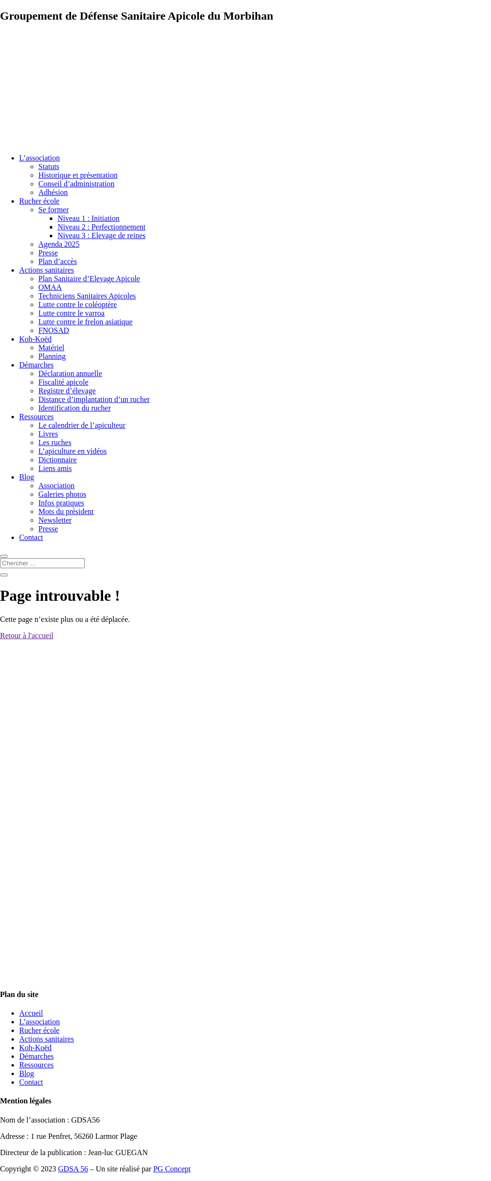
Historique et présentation (77, 175)
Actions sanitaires (46, 270)
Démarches (36, 365)
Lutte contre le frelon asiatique (85, 322)
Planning (52, 356)
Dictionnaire (57, 460)
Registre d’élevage (67, 391)
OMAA (50, 287)
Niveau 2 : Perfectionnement (102, 227)
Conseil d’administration (76, 184)
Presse (48, 253)
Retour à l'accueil (26, 635)
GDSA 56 (73, 1169)
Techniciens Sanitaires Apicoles (87, 296)
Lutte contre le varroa (71, 313)
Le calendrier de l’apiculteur (82, 425)
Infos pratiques (61, 503)
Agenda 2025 (59, 244)
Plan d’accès (57, 261)
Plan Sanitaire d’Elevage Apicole (89, 279)
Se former (53, 210)
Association (56, 486)
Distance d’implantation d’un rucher (94, 399)
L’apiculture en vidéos (72, 451)
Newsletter (54, 520)
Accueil (31, 1013)
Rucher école (39, 201)
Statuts (48, 166)
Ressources (36, 417)
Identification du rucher (74, 408)
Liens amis (55, 468)
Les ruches (54, 442)
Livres (48, 434)
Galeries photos (62, 494)
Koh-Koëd (35, 339)
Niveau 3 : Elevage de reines (101, 235)
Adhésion (53, 192)
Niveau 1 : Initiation (88, 218)
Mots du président (66, 511)
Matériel (51, 348)
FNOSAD (53, 330)
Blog (26, 477)
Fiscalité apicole (63, 382)
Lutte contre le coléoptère (77, 304)
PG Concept (172, 1169)
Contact (31, 537)
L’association (39, 158)
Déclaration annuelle (70, 373)
